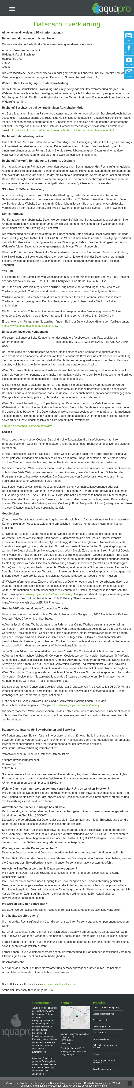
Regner (96, 1054)
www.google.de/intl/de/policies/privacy (49, 594)
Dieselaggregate (100, 1020)
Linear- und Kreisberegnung (106, 1007)
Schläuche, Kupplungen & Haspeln (105, 1046)
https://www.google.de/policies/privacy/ (76, 705)
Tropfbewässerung (102, 1069)
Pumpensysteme (101, 1039)
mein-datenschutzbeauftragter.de (59, 984)
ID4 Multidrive (99, 1032)
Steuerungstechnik (102, 1026)
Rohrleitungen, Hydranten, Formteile (105, 1061)
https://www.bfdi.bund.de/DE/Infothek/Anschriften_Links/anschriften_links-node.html (62, 130)
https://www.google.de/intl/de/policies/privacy (29, 325)
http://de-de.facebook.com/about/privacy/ (27, 425)
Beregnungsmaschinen (103, 1014)
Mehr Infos (101, 1085)
